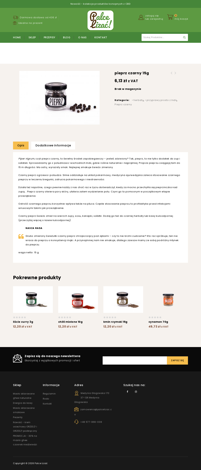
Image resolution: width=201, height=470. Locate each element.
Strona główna (61, 54)
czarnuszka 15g (175, 75)
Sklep (32, 37)
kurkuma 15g (172, 75)
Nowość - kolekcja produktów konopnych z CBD (101, 4)
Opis (20, 145)
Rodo (46, 398)
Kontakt (100, 37)
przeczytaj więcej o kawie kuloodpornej (45, 220)
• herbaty (137, 100)
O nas (82, 37)
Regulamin (49, 393)
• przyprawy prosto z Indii (89, 54)
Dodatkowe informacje (53, 145)
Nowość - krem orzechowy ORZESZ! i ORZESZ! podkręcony (25, 426)
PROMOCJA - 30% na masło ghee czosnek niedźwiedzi (25, 440)
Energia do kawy (23, 402)
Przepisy (49, 37)
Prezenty (18, 417)
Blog (66, 37)
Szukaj (184, 37)
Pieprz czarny (115, 54)
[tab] (22, 145)
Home (17, 37)
